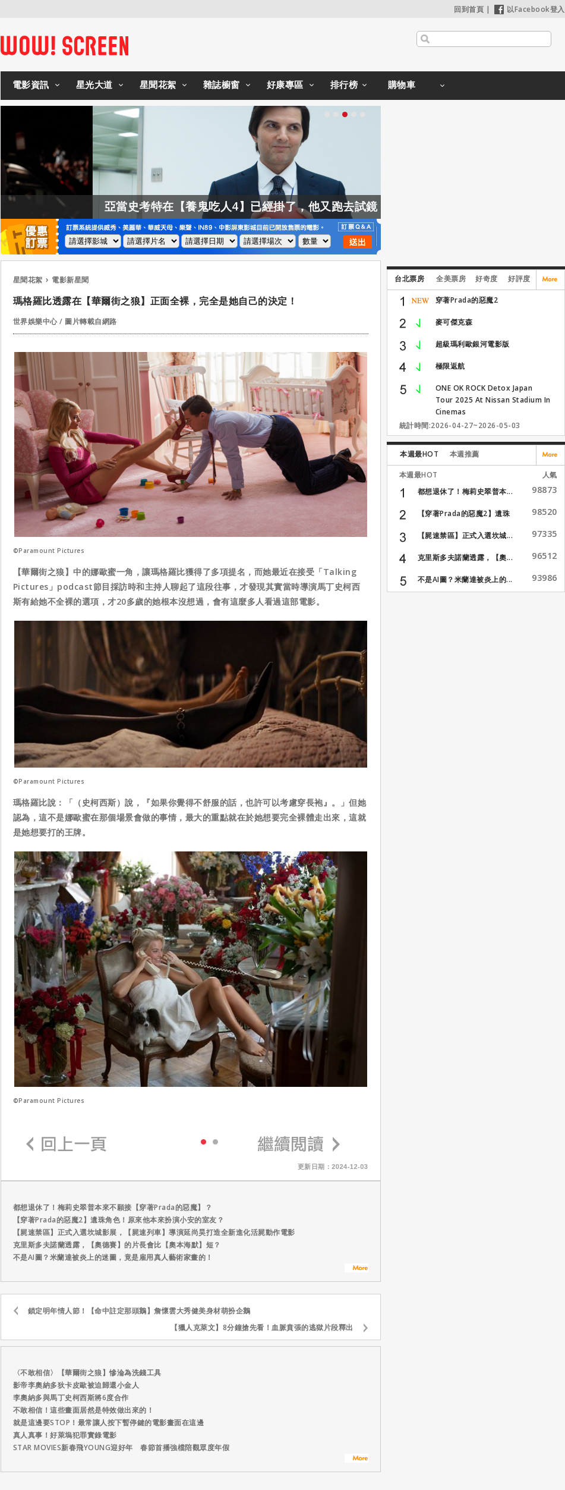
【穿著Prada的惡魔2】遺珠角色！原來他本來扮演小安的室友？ (119, 1220)
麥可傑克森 (454, 322)
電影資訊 (30, 84)
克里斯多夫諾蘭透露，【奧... (465, 557)
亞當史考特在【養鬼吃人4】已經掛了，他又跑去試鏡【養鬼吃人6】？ (310, 206)
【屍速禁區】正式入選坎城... (465, 535)
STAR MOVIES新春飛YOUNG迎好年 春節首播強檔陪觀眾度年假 (121, 1447)
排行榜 (344, 84)
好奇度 (486, 279)
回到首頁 (469, 9)
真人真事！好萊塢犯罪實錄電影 (65, 1435)
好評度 (519, 279)
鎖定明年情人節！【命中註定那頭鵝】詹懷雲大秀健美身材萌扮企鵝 (139, 1311)
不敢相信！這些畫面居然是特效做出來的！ (83, 1410)
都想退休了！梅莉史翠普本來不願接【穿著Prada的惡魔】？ (113, 1207)
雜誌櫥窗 (221, 84)
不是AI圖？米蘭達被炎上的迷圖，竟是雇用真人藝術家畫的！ (113, 1257)
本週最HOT (419, 454)
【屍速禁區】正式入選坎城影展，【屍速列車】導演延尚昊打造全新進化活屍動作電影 (154, 1232)
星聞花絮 (158, 84)
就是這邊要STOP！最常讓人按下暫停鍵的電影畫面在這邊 (108, 1422)
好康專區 (285, 84)
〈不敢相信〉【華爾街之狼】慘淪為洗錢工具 (87, 1373)
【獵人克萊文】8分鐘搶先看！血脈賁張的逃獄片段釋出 (262, 1327)
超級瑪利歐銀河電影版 (472, 344)
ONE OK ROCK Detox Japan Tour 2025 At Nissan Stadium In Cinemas (493, 400)
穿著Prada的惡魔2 (466, 300)
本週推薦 (464, 454)
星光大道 (94, 84)
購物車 (402, 84)
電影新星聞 (70, 280)
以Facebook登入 (529, 9)
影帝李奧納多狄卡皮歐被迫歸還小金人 (76, 1385)
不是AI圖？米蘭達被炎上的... (465, 579)
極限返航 (450, 366)
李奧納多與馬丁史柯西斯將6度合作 (71, 1397)
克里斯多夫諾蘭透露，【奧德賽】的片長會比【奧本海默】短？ (117, 1245)
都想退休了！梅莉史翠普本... (465, 491)
